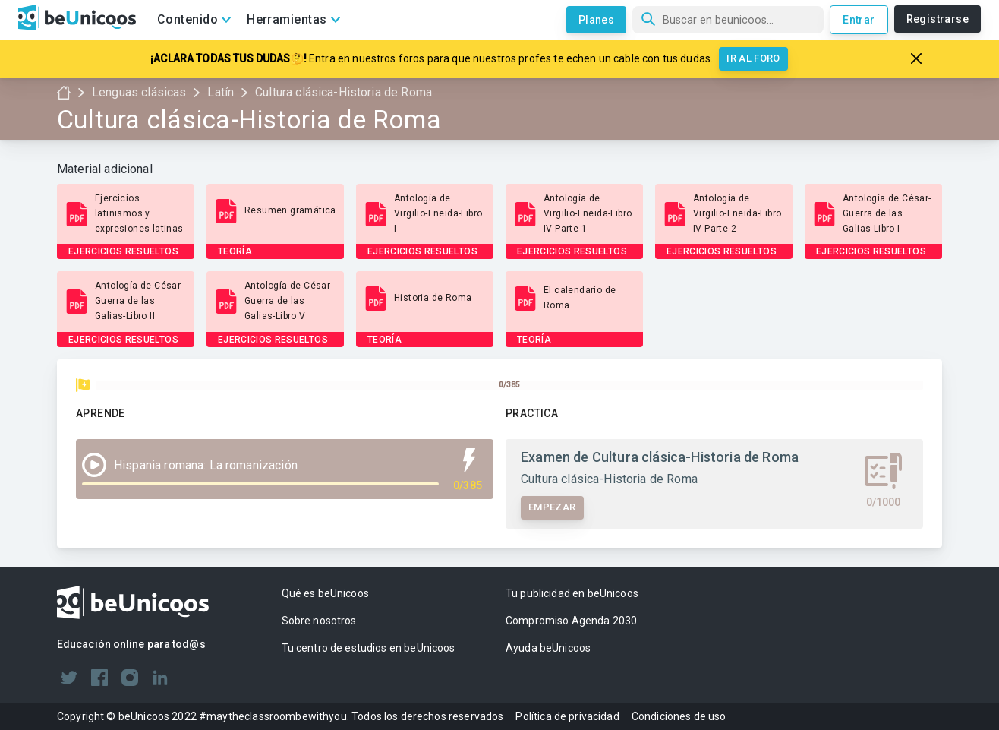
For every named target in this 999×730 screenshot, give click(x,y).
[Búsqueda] (728, 19)
